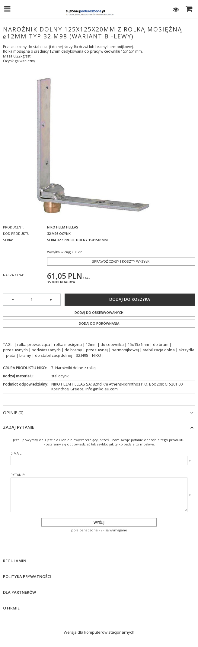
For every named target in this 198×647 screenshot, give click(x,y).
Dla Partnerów (19, 592)
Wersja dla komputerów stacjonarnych (99, 632)
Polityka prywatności (27, 576)
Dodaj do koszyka (129, 299)
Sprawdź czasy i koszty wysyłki (121, 261)
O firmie (11, 608)
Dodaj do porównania (99, 323)
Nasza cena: (13, 275)
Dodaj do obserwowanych (99, 312)
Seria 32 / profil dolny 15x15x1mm (77, 240)
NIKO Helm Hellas (62, 227)
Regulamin (14, 560)
